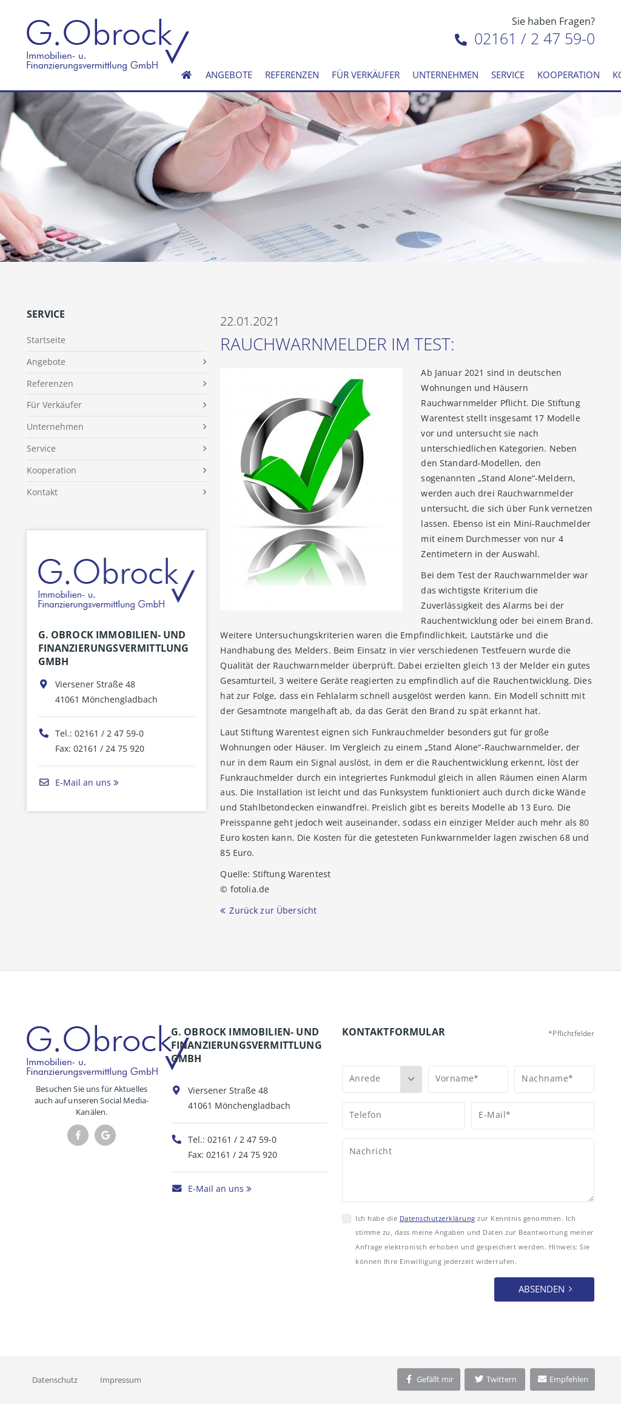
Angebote (229, 75)
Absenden (542, 1289)
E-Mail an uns (74, 782)
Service (508, 75)
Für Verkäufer (366, 75)
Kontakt (42, 492)
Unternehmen (445, 75)
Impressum (120, 1379)
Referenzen (292, 75)
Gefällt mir (429, 1379)
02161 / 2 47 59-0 (525, 38)
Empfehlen (562, 1379)
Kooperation (568, 75)
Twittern (495, 1379)
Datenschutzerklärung (437, 1218)
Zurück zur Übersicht (273, 910)
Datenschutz (55, 1379)
